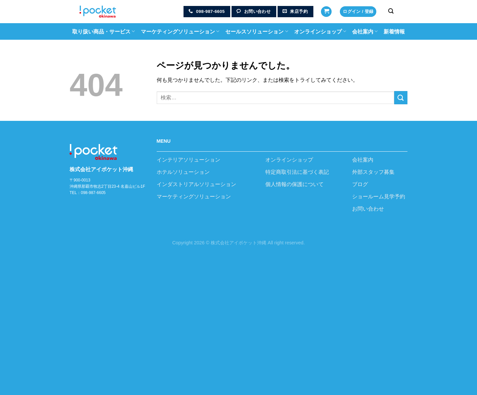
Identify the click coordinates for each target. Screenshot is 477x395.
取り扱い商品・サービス (103, 31)
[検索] (391, 11)
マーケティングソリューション (180, 31)
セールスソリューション (256, 31)
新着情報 (394, 31)
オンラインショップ (320, 31)
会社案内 (365, 31)
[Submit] (400, 97)
